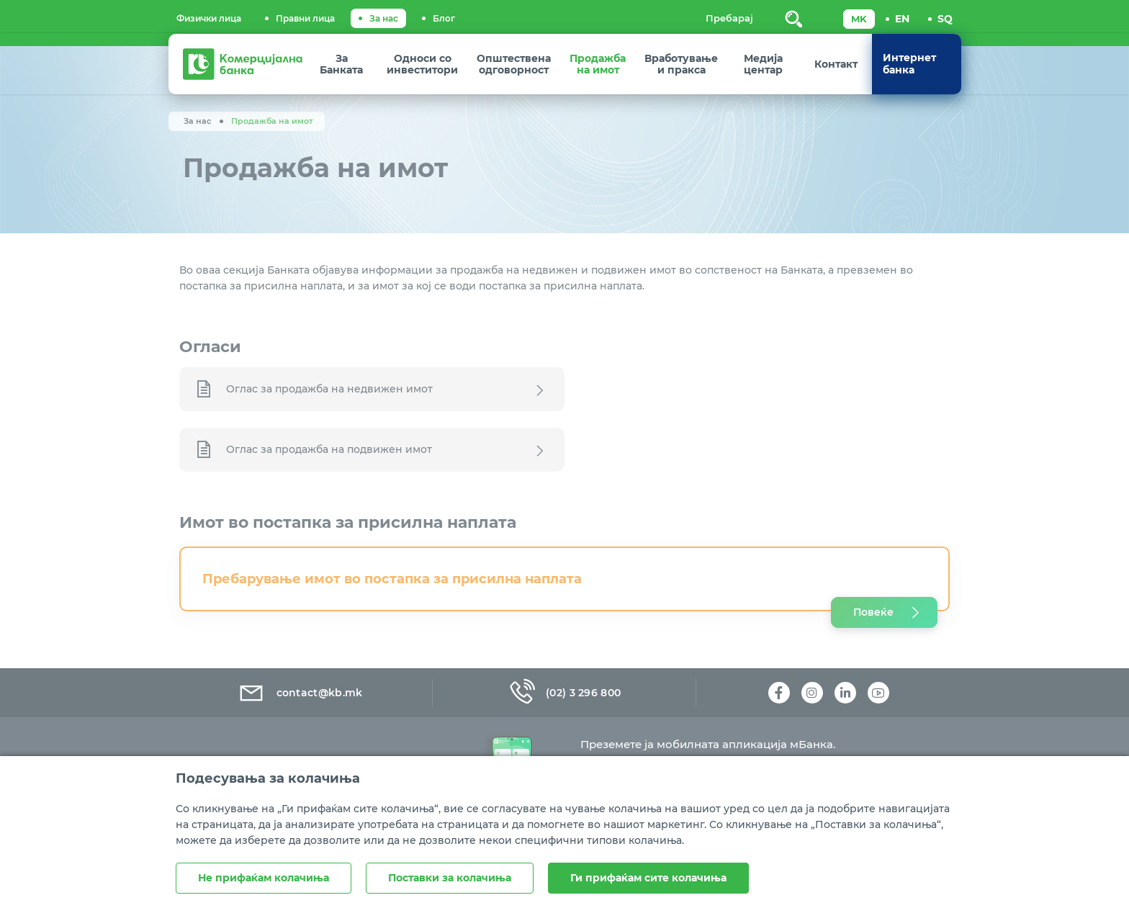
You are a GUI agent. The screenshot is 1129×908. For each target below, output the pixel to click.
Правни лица (305, 18)
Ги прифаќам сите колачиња (648, 877)
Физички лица (208, 18)
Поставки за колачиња (449, 877)
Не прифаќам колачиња (263, 877)
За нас (383, 18)
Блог (444, 18)
